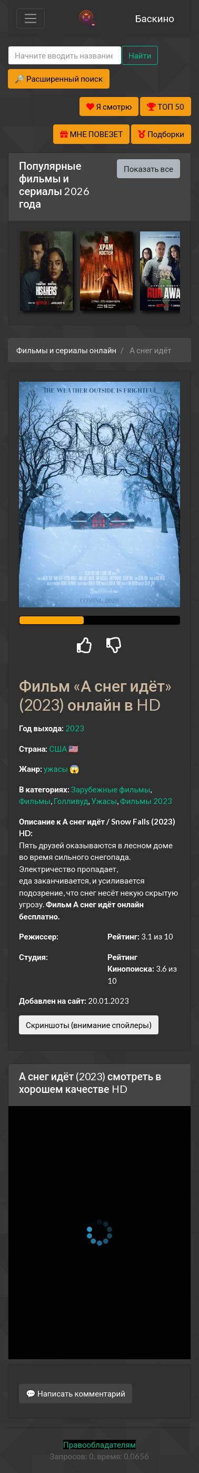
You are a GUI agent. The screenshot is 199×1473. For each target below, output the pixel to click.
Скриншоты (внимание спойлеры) (89, 1025)
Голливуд (71, 801)
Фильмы (35, 801)
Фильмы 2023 (146, 801)
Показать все (148, 168)
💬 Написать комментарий (75, 1393)
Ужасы (104, 801)
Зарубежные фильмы (111, 789)
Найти (139, 55)
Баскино (154, 18)
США (58, 748)
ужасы (56, 768)
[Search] (65, 55)
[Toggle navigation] (30, 18)
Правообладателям (99, 1444)
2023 (74, 728)
